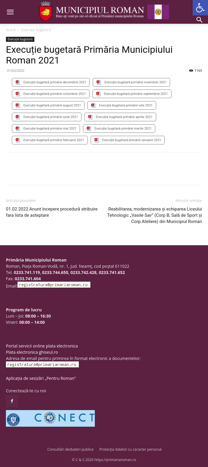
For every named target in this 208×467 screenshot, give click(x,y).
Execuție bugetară (36, 29)
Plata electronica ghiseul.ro (32, 352)
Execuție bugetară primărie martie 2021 (123, 128)
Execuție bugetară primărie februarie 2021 (53, 140)
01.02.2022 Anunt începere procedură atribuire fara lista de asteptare (51, 212)
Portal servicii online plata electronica (42, 346)
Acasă (10, 29)
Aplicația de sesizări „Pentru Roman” (41, 378)
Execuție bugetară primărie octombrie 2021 (54, 94)
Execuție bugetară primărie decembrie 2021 (54, 82)
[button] (200, 7)
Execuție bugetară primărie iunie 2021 (50, 117)
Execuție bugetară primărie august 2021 (52, 105)
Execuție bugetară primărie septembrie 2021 (136, 94)
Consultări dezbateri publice (70, 449)
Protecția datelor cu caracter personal (130, 449)
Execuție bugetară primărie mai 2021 (49, 128)
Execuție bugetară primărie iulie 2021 (126, 105)
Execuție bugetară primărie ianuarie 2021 (131, 140)
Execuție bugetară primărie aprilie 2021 (124, 117)
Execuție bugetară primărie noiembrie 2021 (135, 82)
